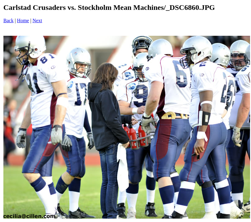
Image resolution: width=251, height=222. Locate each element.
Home (23, 20)
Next (37, 20)
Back (8, 20)
